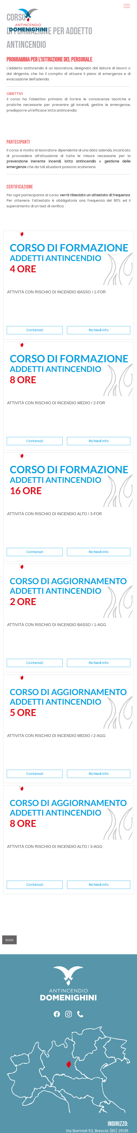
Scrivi (9, 940)
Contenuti (34, 330)
